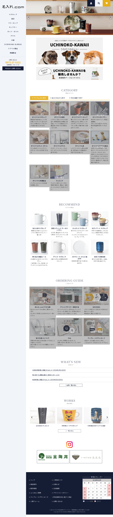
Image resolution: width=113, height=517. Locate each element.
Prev (28, 17)
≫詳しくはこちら (42, 418)
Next (110, 17)
